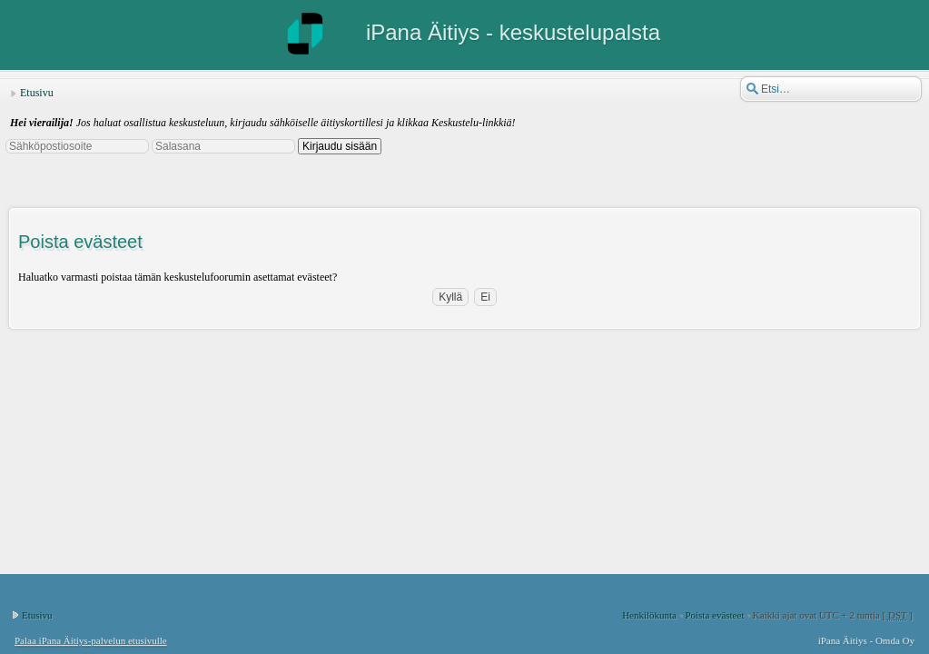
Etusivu (37, 92)
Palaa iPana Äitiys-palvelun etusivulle (91, 640)
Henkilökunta (649, 614)
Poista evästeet (714, 614)
